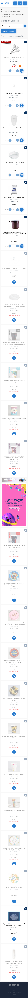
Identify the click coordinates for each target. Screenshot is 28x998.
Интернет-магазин (11, 9)
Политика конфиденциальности (14, 992)
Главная (3, 9)
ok (15, 985)
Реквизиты (14, 988)
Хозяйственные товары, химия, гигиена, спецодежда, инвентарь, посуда (11, 12)
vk (10, 985)
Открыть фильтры (8, 31)
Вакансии (14, 990)
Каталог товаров (14, 26)
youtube (18, 985)
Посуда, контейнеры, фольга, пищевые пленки (12, 14)
